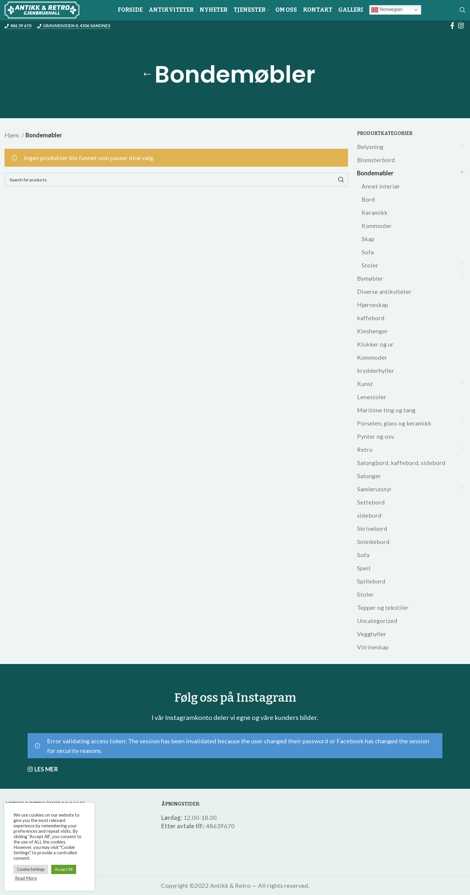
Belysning (370, 146)
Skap (367, 238)
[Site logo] (41, 9)
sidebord (369, 515)
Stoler (369, 265)
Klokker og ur (375, 344)
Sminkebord (373, 541)
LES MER (46, 769)
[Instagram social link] (461, 25)
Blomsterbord (376, 159)
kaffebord (371, 317)
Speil (363, 568)
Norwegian (387, 9)
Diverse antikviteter (384, 291)
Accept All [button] (64, 869)
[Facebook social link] (452, 25)
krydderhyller (375, 370)
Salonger (369, 475)
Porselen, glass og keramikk (394, 423)
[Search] (463, 10)
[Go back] (147, 74)
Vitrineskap (372, 647)
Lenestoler (371, 396)
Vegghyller (371, 633)
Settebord (371, 502)
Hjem (12, 135)
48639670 (220, 825)
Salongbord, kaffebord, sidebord (401, 462)
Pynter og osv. (376, 436)
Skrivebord (372, 528)
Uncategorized (377, 620)
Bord (368, 199)
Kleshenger (372, 331)
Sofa (367, 252)
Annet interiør (380, 186)
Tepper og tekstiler (383, 607)
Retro (365, 449)
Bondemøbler (375, 173)
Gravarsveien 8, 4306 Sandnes (73, 25)
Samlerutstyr (374, 489)
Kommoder (376, 225)
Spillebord (371, 581)
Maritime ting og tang (386, 410)
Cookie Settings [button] (31, 869)
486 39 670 (17, 25)
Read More (26, 878)
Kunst (365, 383)
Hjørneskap (372, 304)
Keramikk (374, 212)
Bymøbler (370, 278)
